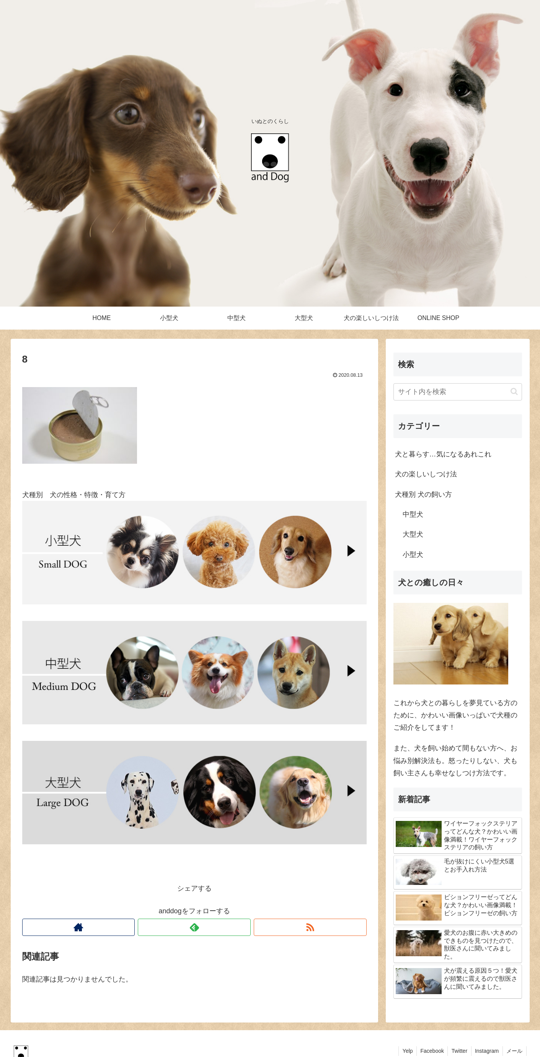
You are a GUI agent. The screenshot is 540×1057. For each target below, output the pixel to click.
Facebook (430, 1051)
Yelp (406, 1051)
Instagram (486, 1051)
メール (514, 1051)
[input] (457, 391)
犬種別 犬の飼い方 (423, 494)
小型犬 (413, 554)
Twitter (458, 1051)
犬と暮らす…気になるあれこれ (443, 454)
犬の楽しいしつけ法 (426, 474)
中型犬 (413, 514)
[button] (514, 391)
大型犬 (413, 534)
